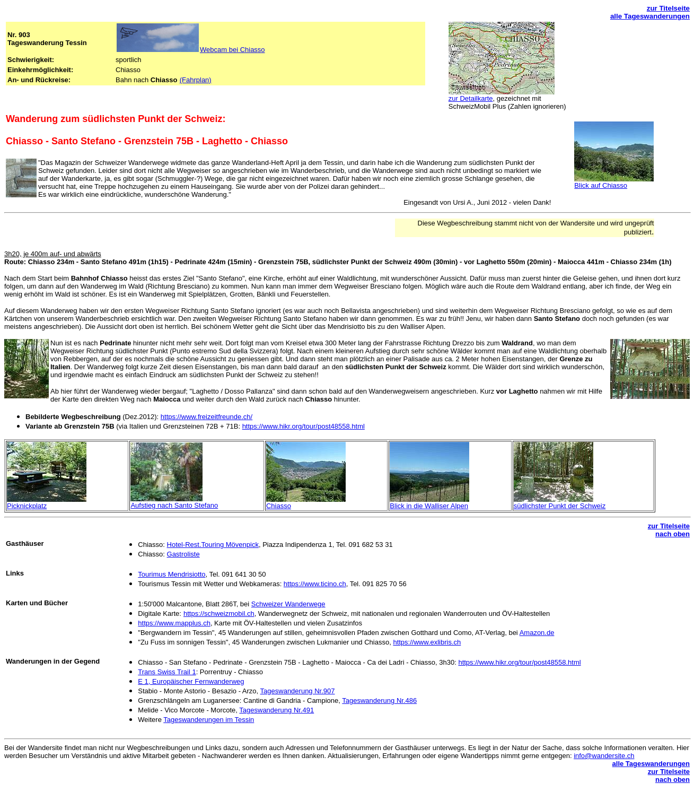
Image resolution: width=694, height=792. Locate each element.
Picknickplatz (27, 506)
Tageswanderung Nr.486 (379, 700)
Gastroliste (183, 554)
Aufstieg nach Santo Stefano (174, 505)
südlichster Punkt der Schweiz (559, 506)
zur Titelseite (668, 8)
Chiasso (278, 506)
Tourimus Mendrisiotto (171, 574)
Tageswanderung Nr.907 (297, 691)
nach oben (672, 534)
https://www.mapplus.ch (174, 623)
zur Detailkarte (471, 98)
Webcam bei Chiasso (232, 50)
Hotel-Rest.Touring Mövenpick (213, 545)
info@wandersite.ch (604, 756)
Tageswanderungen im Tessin (208, 720)
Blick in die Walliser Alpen (429, 506)
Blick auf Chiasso (600, 185)
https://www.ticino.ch (315, 584)
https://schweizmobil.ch (218, 613)
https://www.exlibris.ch (427, 642)
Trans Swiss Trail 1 (167, 672)
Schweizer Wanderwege (288, 604)
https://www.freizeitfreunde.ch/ (206, 417)
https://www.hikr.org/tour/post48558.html (303, 426)
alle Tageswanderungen (650, 16)
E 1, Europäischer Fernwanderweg (191, 681)
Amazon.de (537, 633)
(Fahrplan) (196, 80)
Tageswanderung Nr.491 (276, 710)
